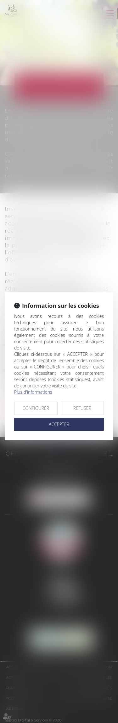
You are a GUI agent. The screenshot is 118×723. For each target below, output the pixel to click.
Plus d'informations (33, 392)
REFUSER (82, 408)
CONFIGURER (35, 408)
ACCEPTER (59, 424)
